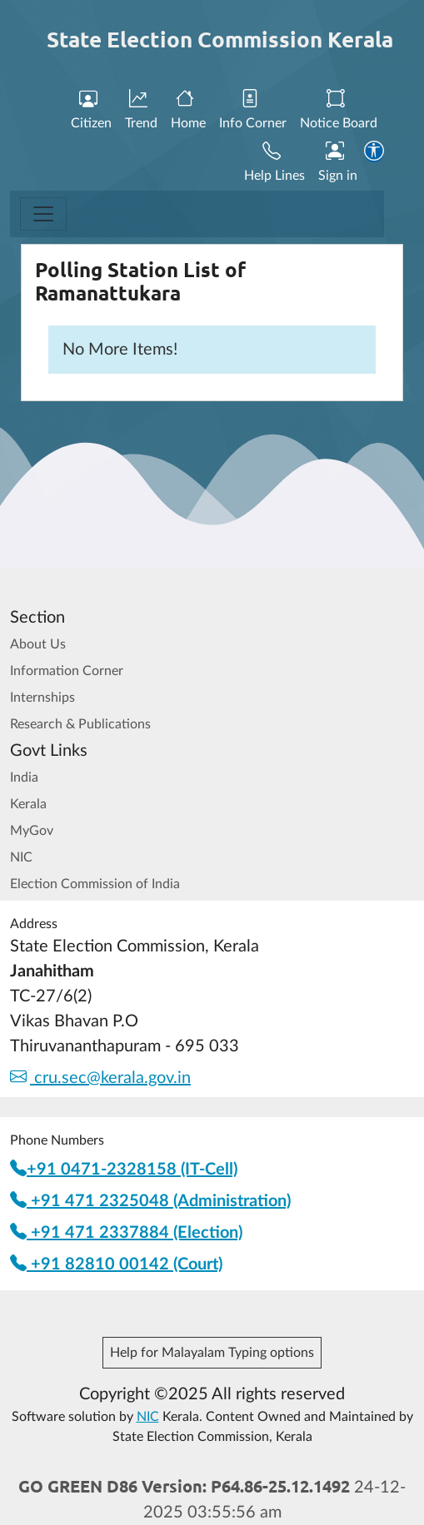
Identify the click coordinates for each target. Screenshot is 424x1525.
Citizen (91, 110)
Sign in (337, 162)
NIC (21, 857)
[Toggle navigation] (43, 214)
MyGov (31, 830)
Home (188, 110)
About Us (38, 644)
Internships (42, 697)
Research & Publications (80, 724)
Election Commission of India (95, 884)
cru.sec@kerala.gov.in (100, 1078)
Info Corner (253, 110)
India (24, 777)
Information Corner (66, 671)
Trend (141, 110)
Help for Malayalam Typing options (212, 1352)
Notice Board (338, 110)
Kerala (28, 804)
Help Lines (274, 162)
